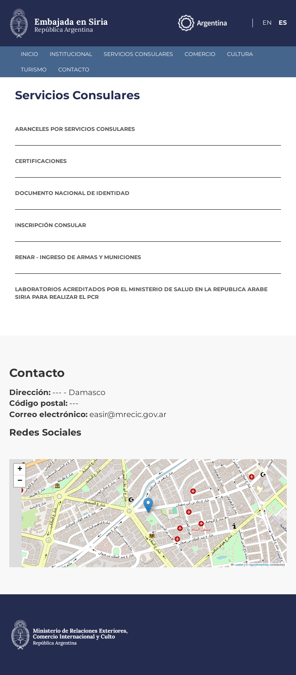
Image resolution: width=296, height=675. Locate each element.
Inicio (29, 54)
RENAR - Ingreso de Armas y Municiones (78, 257)
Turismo (34, 69)
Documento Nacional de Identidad (72, 193)
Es (283, 22)
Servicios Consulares (138, 54)
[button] (148, 505)
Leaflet (237, 564)
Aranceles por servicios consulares (75, 129)
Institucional (71, 54)
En (267, 22)
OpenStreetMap (259, 564)
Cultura (240, 54)
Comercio (200, 54)
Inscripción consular (50, 225)
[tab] (148, 129)
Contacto (73, 69)
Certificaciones (41, 161)
